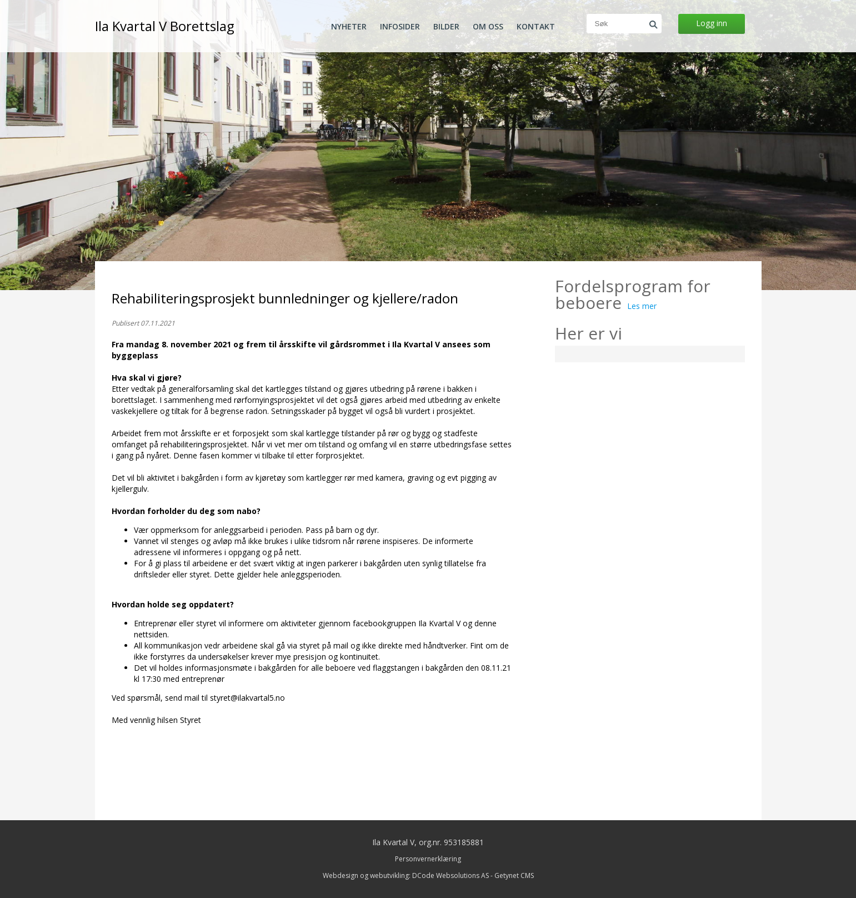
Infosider (400, 26)
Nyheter (349, 26)
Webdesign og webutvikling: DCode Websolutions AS (406, 875)
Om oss (488, 26)
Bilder (446, 26)
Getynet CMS (514, 875)
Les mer (642, 306)
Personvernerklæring (428, 859)
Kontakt (536, 26)
